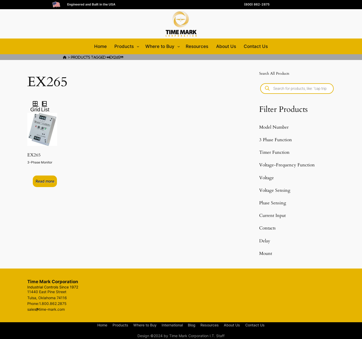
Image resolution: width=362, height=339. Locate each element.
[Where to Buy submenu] (178, 46)
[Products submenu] (138, 46)
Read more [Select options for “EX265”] (45, 181)
